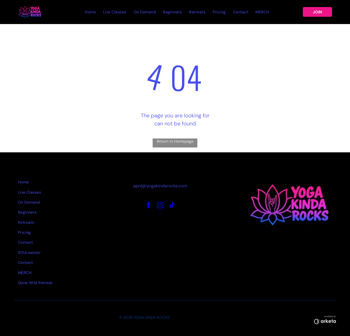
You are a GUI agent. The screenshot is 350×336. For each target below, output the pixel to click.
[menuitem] (90, 12)
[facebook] (148, 205)
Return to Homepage (175, 141)
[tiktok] (172, 205)
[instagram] (160, 205)
